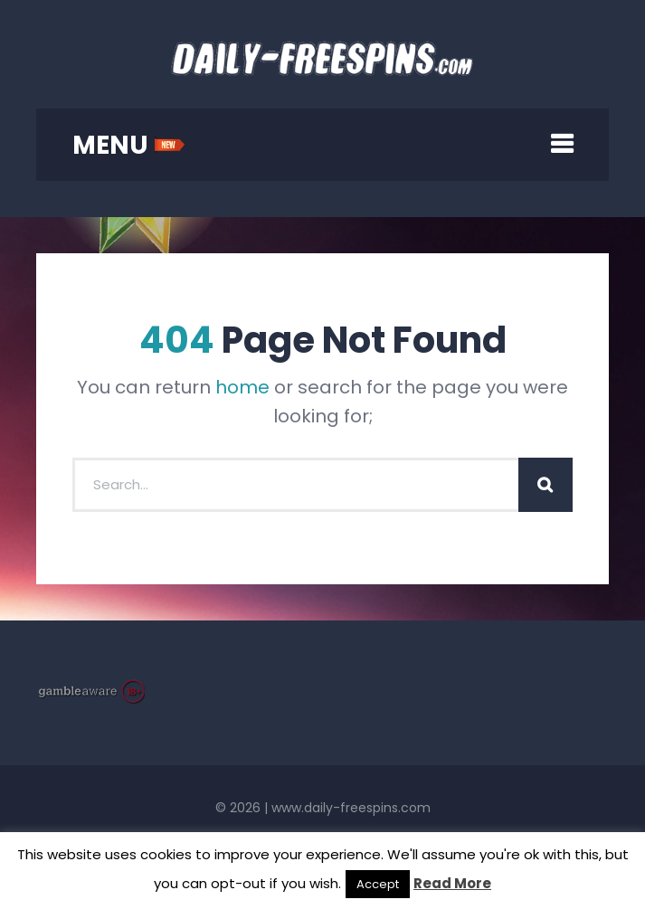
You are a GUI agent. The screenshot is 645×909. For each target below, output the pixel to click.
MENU (128, 145)
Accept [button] (377, 884)
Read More (452, 883)
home (242, 387)
